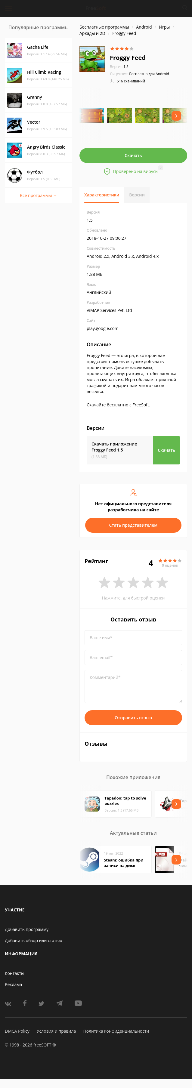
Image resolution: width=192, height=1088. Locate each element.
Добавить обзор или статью (33, 940)
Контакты (14, 973)
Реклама (13, 984)
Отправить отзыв (133, 717)
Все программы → (38, 195)
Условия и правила (56, 1031)
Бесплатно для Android (149, 73)
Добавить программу (26, 929)
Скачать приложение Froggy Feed (114, 447)
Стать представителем (133, 525)
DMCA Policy (17, 1031)
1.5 (119, 66)
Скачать (133, 155)
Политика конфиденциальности (116, 1031)
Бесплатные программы (104, 27)
